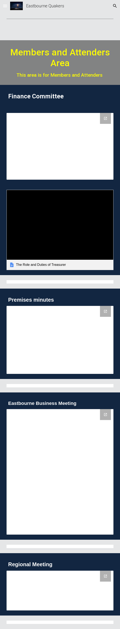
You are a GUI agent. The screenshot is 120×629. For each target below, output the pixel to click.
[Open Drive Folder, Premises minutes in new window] (105, 311)
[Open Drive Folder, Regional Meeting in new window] (105, 576)
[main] (60, 62)
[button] (5, 6)
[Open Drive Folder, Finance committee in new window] (105, 118)
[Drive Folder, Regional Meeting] (60, 590)
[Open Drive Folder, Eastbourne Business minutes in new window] (105, 414)
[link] (60, 230)
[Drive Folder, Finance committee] (60, 146)
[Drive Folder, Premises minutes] (60, 340)
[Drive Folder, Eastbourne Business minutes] (60, 472)
